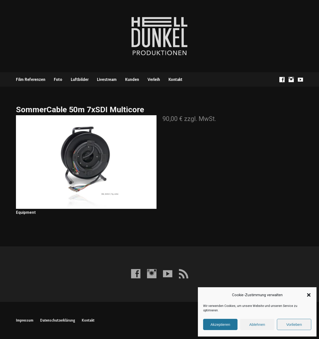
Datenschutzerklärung (57, 320)
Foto (58, 79)
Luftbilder (79, 79)
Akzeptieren (220, 324)
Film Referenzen (30, 79)
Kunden (132, 79)
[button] (308, 294)
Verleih (154, 79)
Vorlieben (294, 324)
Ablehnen (257, 324)
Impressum (24, 320)
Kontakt (175, 79)
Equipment (26, 212)
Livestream (107, 79)
